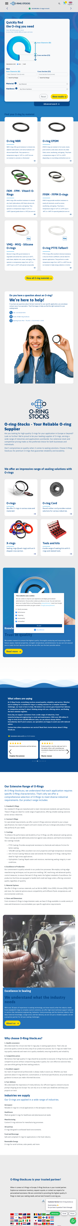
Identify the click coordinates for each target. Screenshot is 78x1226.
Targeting (20, 615)
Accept (39, 625)
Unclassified (21, 621)
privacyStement (46, 603)
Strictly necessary (22, 609)
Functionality (21, 618)
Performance (21, 612)
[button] (70, 3)
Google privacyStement (48, 605)
